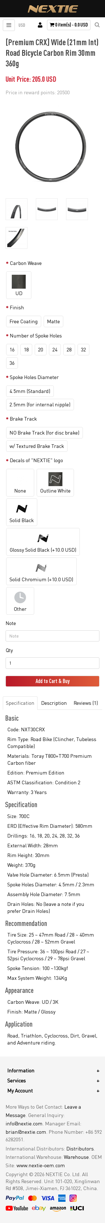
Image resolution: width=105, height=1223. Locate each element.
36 (12, 363)
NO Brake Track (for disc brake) (45, 433)
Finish (17, 307)
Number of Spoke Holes (36, 335)
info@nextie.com (24, 1123)
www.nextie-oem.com (41, 1165)
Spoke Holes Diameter (34, 377)
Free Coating (24, 321)
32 (83, 349)
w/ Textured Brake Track (37, 446)
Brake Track (23, 419)
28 (69, 349)
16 (12, 349)
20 (40, 349)
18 (26, 349)
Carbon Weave (26, 263)
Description (54, 703)
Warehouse (76, 1157)
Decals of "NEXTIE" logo (36, 460)
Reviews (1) (86, 703)
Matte (53, 321)
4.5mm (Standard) (30, 391)
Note (11, 623)
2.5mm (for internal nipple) (40, 404)
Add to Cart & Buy (53, 681)
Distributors (80, 1148)
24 (54, 349)
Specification (20, 703)
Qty (9, 650)
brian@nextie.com (26, 1132)
